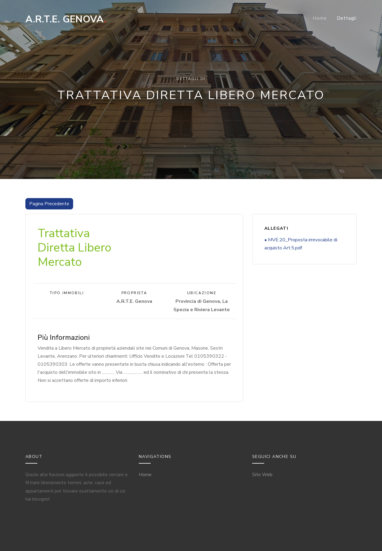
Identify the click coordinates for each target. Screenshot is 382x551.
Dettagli (347, 18)
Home (319, 18)
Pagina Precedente (49, 203)
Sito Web (262, 474)
